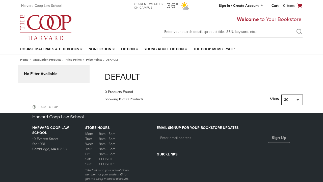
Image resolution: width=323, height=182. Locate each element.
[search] (299, 32)
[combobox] (292, 100)
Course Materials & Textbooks (49, 49)
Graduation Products (47, 59)
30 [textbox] (286, 100)
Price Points (74, 59)
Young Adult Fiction (164, 49)
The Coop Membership (214, 49)
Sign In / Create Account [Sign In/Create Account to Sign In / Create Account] (241, 5)
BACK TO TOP (48, 107)
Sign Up (279, 137)
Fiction (128, 49)
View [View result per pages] (274, 99)
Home (24, 59)
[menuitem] (52, 49)
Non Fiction (100, 49)
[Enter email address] (210, 138)
